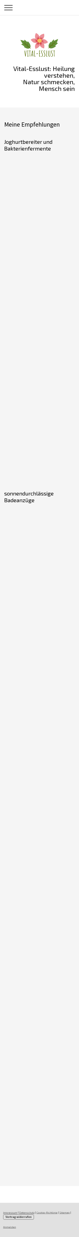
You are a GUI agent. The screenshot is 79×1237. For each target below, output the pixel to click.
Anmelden (9, 1227)
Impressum (10, 1212)
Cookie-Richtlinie (47, 1212)
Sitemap (64, 1212)
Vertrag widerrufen (18, 1217)
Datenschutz (27, 1212)
